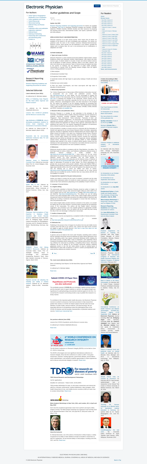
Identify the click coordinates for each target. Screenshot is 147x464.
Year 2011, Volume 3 (107, 63)
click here (53, 98)
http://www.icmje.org (58, 95)
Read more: (82, 360)
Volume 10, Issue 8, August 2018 (110, 43)
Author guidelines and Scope (37, 19)
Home (102, 16)
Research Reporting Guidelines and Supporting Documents (66, 26)
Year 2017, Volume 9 (107, 52)
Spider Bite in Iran (32, 184)
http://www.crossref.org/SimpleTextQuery (61, 170)
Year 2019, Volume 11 (107, 23)
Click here (61, 27)
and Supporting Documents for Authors (109, 207)
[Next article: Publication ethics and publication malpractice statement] (93, 253)
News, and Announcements (109, 69)
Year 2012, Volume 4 (107, 62)
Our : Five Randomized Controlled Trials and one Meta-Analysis (109, 214)
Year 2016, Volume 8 (107, 56)
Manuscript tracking (34, 23)
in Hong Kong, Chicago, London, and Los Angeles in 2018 (109, 201)
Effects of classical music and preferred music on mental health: (110, 351)
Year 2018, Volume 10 (107, 25)
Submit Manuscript (34, 21)
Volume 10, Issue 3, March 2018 (110, 34)
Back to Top (117, 460)
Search (97, 6)
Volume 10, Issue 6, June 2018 (109, 40)
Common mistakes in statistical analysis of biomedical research (110, 144)
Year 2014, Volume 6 (107, 54)
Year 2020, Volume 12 (107, 21)
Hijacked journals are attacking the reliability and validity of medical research (37, 281)
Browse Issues (105, 18)
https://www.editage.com (89, 192)
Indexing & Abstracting (35, 34)
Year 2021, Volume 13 (107, 20)
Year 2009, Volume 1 (107, 67)
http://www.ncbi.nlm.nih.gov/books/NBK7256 (62, 154)
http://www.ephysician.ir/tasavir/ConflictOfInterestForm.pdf (67, 220)
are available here (67, 108)
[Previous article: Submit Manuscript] (54, 253)
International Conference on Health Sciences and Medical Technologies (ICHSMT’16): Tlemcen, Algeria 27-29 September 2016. (110, 310)
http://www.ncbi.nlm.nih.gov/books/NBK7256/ (62, 160)
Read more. (53, 271)
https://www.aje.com (72, 192)
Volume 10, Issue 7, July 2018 (109, 42)
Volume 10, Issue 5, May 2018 (109, 38)
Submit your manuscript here (63, 311)
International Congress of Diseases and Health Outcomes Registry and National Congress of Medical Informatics (110, 258)
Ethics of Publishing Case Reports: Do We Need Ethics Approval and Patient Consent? (37, 100)
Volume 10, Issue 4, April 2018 (109, 36)
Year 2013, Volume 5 (107, 60)
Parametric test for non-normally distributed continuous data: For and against (37, 137)
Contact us (32, 39)
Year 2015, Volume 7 (107, 58)
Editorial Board (33, 32)
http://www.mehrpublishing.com (67, 194)
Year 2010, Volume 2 (107, 65)
